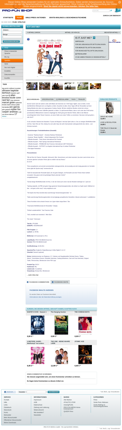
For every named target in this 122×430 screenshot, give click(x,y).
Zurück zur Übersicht (112, 15)
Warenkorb (7, 410)
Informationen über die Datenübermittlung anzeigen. (46, 297)
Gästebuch (7, 407)
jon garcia (15, 107)
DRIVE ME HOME (106, 118)
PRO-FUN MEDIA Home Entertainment (72, 408)
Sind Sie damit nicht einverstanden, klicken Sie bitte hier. (71, 6)
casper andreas (10, 111)
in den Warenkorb (11, 41)
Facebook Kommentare (39, 282)
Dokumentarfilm (8, 75)
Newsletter (22, 392)
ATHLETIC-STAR (69, 402)
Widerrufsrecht (39, 410)
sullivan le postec (15, 88)
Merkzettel (7, 415)
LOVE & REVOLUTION (108, 123)
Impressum (37, 400)
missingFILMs (68, 405)
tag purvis (5, 88)
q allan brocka (8, 96)
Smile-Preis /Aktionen (35, 18)
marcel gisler (8, 102)
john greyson (6, 109)
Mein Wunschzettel (10, 417)
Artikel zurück (34, 32)
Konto (6, 412)
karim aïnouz (11, 105)
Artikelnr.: (6, 30)
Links (5, 405)
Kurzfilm (6, 78)
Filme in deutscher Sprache (9, 52)
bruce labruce (9, 114)
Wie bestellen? (39, 412)
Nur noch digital (8, 67)
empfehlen (79, 41)
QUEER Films (68, 411)
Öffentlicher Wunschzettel (12, 420)
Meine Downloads (10, 423)
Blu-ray (5, 57)
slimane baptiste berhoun (10, 91)
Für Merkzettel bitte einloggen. (88, 47)
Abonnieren (53, 392)
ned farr (6, 100)
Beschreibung (33, 99)
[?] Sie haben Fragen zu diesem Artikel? (90, 57)
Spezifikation (47, 99)
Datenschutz (38, 405)
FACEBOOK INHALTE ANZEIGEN (41, 290)
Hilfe (5, 402)
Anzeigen (10, 392)
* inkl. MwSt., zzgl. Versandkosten (109, 391)
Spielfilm (21, 22)
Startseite (8, 18)
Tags (73, 99)
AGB (35, 402)
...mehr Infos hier (33, 275)
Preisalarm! (81, 54)
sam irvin (5, 95)
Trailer (81, 99)
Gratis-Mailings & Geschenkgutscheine (67, 18)
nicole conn (15, 97)
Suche (96, 11)
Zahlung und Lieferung (41, 407)
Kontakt (6, 400)
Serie (5, 64)
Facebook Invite (61, 282)
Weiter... (5, 116)
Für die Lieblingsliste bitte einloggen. (90, 44)
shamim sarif (15, 93)
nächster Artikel (111, 32)
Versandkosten (115, 428)
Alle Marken (68, 400)
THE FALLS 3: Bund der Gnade (108, 130)
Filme (19, 18)
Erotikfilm (6, 71)
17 (15, 114)
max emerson (15, 100)
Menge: (5, 34)
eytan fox (15, 109)
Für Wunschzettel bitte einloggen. (89, 50)
